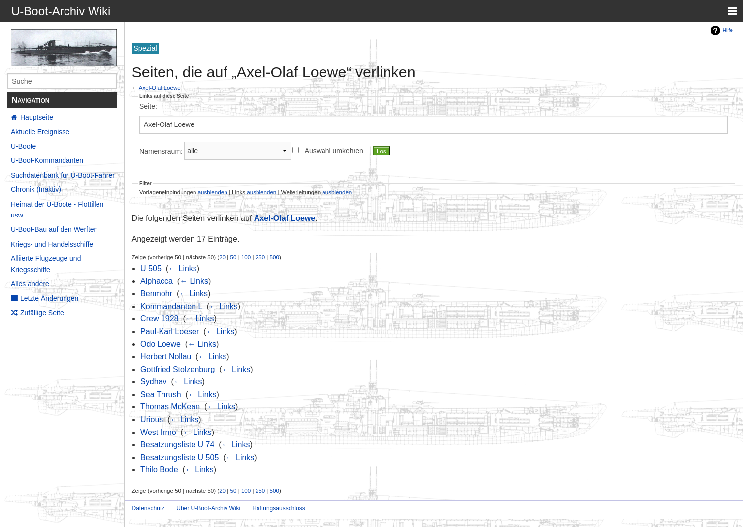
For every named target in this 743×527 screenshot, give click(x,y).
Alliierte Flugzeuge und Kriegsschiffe (46, 263)
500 (274, 257)
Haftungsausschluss (278, 508)
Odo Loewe (160, 344)
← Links (182, 268)
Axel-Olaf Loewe (160, 87)
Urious (151, 419)
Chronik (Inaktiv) (36, 189)
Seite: (148, 106)
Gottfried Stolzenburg (177, 369)
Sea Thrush (160, 394)
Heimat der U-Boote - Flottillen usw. (57, 209)
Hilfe (728, 30)
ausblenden (212, 192)
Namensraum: (161, 151)
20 (222, 257)
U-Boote (23, 146)
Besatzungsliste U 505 (179, 457)
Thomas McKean (170, 407)
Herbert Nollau (165, 356)
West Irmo (158, 432)
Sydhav (153, 381)
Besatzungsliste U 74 (177, 444)
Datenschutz (148, 508)
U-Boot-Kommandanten (47, 160)
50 (233, 257)
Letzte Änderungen (49, 298)
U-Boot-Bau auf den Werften (54, 229)
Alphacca (156, 281)
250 (260, 257)
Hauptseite (36, 117)
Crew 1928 (159, 318)
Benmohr (156, 293)
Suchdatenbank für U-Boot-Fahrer (63, 175)
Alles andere (30, 284)
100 (246, 257)
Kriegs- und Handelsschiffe (52, 244)
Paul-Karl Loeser (169, 331)
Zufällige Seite (42, 313)
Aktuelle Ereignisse (40, 132)
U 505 (151, 268)
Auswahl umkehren (334, 151)
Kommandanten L (171, 306)
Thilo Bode (159, 469)
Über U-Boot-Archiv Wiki (208, 508)
